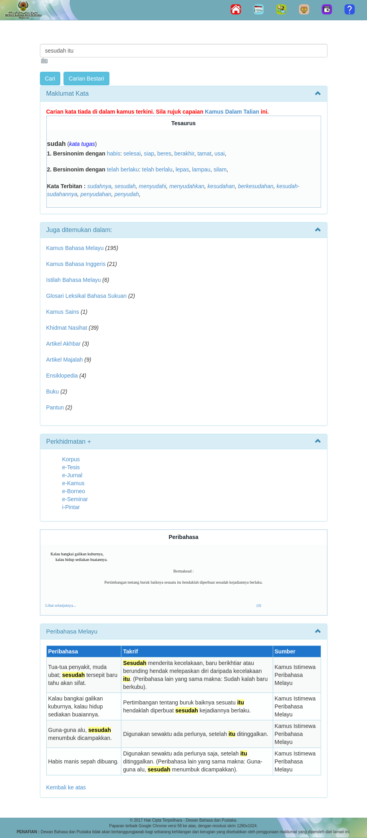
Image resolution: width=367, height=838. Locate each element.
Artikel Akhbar (63, 343)
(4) (258, 605)
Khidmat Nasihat (66, 328)
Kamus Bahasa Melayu (75, 248)
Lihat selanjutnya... (61, 605)
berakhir (184, 153)
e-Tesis (71, 467)
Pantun (55, 407)
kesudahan (221, 186)
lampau (201, 169)
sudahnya (99, 186)
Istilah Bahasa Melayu (73, 280)
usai (219, 153)
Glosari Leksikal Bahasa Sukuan (86, 296)
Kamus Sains (62, 312)
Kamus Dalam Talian (232, 111)
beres (164, 153)
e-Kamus (73, 483)
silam (220, 169)
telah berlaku (123, 169)
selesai (132, 153)
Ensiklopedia (62, 375)
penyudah (126, 194)
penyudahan (96, 194)
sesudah (125, 186)
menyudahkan (186, 186)
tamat (204, 153)
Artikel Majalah (64, 359)
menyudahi (153, 186)
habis (113, 153)
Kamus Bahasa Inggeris (76, 264)
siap (149, 153)
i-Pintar (71, 507)
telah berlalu (157, 169)
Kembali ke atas (66, 787)
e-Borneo (73, 491)
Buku (52, 391)
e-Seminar (75, 499)
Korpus (71, 459)
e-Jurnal (72, 475)
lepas (182, 169)
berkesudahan (256, 186)
